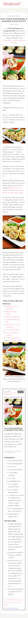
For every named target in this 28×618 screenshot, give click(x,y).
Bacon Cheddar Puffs (12, 338)
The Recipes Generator (13, 608)
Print (21, 392)
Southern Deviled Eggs (13, 317)
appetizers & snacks (15, 341)
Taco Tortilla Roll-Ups (13, 330)
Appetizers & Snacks (14, 16)
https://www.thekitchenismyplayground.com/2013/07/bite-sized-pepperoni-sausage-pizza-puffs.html (13, 602)
